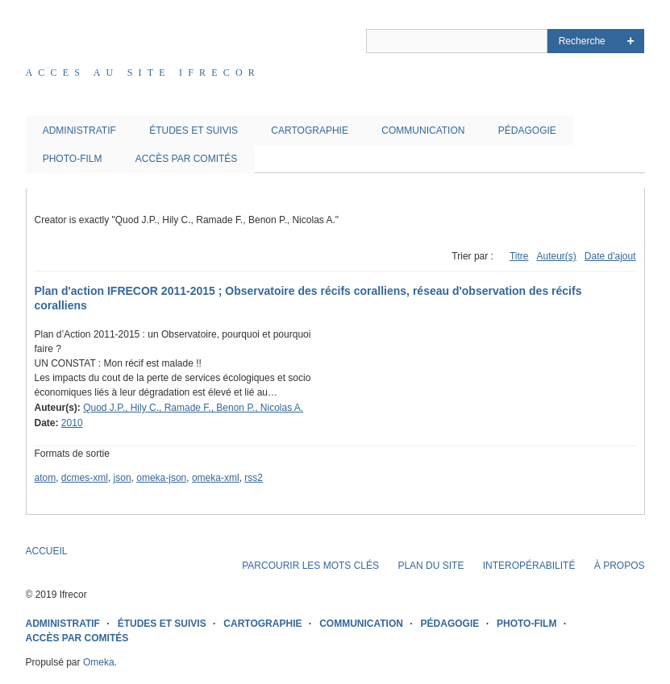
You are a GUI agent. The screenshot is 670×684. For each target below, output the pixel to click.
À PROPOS (619, 565)
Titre (519, 256)
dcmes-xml (84, 477)
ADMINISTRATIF (79, 130)
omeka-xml (215, 477)
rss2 (253, 477)
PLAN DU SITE (430, 565)
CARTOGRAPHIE (309, 130)
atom (45, 477)
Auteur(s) (556, 256)
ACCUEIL (47, 551)
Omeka (98, 662)
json (122, 477)
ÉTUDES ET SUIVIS (193, 130)
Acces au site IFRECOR (143, 72)
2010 (72, 423)
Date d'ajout (610, 256)
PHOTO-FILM (72, 158)
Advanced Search (631, 41)
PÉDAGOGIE (527, 130)
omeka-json (161, 477)
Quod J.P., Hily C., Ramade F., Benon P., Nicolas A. (193, 407)
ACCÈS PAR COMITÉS (186, 158)
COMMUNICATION (422, 130)
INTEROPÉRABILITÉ (529, 565)
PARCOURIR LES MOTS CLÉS (310, 565)
